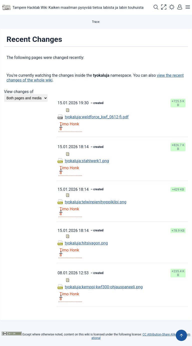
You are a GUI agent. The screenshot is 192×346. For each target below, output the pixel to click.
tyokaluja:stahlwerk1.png (87, 160)
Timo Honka (69, 126)
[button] (156, 7)
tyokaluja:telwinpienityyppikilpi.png (95, 202)
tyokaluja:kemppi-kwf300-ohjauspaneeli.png (103, 287)
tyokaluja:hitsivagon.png (86, 243)
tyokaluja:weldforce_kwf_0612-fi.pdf (96, 117)
